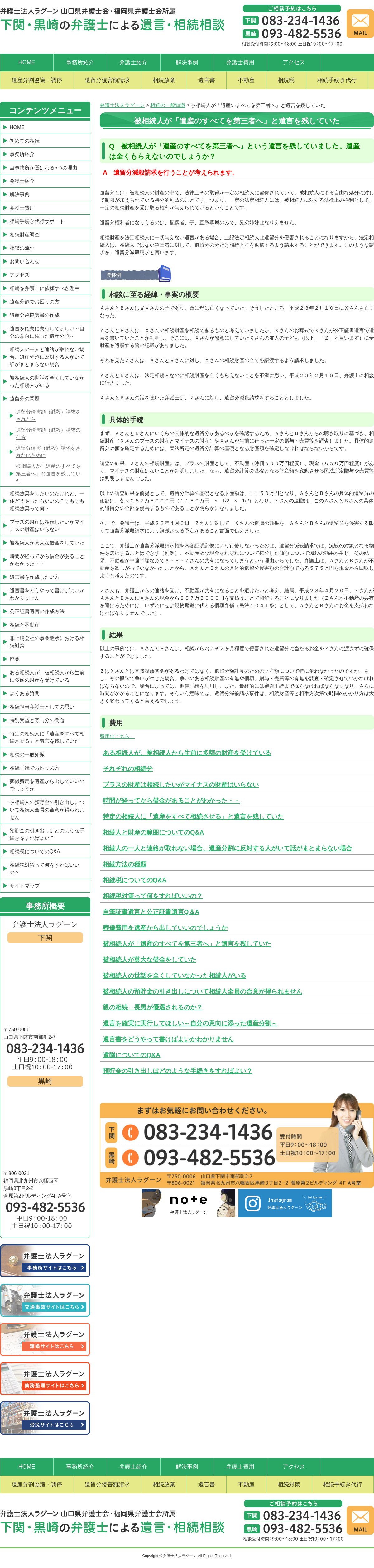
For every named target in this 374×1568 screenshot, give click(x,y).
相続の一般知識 (27, 754)
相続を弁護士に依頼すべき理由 (44, 288)
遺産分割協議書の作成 (35, 315)
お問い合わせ (25, 261)
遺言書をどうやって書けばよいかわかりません (168, 1039)
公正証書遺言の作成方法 (37, 611)
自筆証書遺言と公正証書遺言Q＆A (151, 911)
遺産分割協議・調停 (37, 80)
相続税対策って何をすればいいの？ (153, 896)
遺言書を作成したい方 (35, 577)
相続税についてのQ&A (134, 880)
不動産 (246, 80)
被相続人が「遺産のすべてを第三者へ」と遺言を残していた (187, 943)
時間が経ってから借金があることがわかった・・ (171, 800)
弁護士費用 (240, 62)
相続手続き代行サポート (37, 221)
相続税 (286, 80)
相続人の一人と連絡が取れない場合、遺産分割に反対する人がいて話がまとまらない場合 (227, 848)
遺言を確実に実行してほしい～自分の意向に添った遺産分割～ (190, 1023)
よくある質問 (25, 693)
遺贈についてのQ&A (131, 1055)
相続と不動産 (25, 624)
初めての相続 (25, 140)
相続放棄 (164, 80)
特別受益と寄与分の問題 (37, 720)
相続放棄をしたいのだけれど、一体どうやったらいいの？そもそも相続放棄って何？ (47, 501)
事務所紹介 (80, 62)
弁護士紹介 (133, 62)
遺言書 (206, 80)
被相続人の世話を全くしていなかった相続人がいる (174, 975)
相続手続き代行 (337, 80)
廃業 (15, 659)
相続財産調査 (25, 234)
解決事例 (187, 62)
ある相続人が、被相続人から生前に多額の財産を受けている (187, 752)
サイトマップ (25, 885)
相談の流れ (22, 248)
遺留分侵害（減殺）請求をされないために (48, 451)
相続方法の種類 (124, 864)
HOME (26, 62)
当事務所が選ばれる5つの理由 (43, 167)
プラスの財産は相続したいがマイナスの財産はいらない (181, 784)
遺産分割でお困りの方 (35, 301)
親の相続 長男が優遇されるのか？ (153, 1007)
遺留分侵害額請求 (107, 80)
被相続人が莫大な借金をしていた (149, 959)
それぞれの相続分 (128, 768)
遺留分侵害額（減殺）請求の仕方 (48, 433)
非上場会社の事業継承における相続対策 (47, 642)
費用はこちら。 (117, 736)
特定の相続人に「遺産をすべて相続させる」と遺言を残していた (193, 816)
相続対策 (289, 1484)
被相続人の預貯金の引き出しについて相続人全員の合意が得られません (202, 991)
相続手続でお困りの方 (35, 768)
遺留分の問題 (25, 398)
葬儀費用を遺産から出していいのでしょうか (165, 927)
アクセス (294, 62)
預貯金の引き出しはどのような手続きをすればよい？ (177, 1070)
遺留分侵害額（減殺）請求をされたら (48, 415)
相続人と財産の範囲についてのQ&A (153, 832)
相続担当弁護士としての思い (42, 706)
